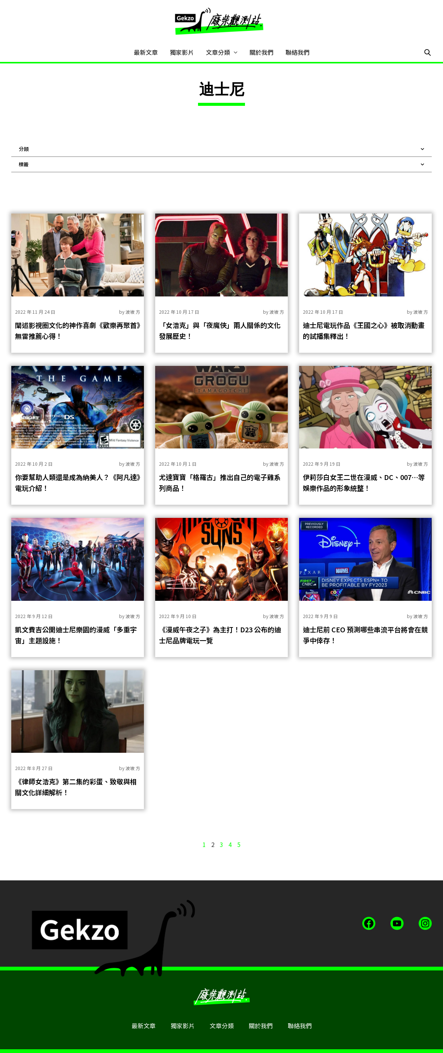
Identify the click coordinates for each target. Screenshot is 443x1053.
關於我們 (261, 52)
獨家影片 (182, 52)
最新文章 (146, 52)
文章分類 (218, 52)
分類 (221, 149)
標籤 (221, 164)
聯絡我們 (298, 52)
